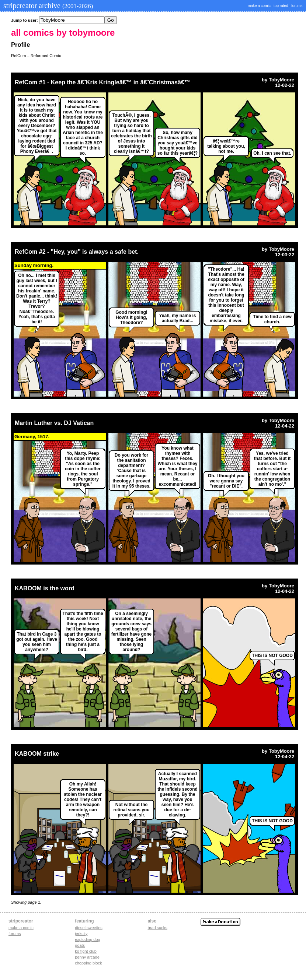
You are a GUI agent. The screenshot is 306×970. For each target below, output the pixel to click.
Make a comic (21, 927)
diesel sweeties (88, 927)
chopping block (88, 963)
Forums (14, 933)
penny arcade (87, 957)
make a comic (259, 6)
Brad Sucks (157, 927)
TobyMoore (281, 79)
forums (297, 6)
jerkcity (81, 933)
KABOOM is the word (44, 588)
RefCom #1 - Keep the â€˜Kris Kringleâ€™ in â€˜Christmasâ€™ (102, 82)
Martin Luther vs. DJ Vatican (54, 423)
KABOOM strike (37, 754)
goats (80, 945)
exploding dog (87, 939)
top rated (281, 6)
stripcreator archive (47, 5)
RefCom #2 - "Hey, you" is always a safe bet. (77, 252)
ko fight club (86, 951)
